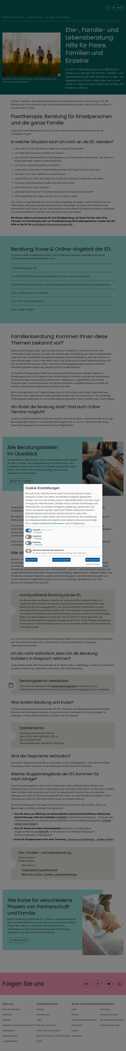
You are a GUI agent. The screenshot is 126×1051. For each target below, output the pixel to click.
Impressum (79, 523)
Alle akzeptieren (92, 560)
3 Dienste (37, 532)
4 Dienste (37, 545)
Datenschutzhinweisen (52, 523)
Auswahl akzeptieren (61, 560)
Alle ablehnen (31, 560)
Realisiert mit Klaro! (93, 564)
